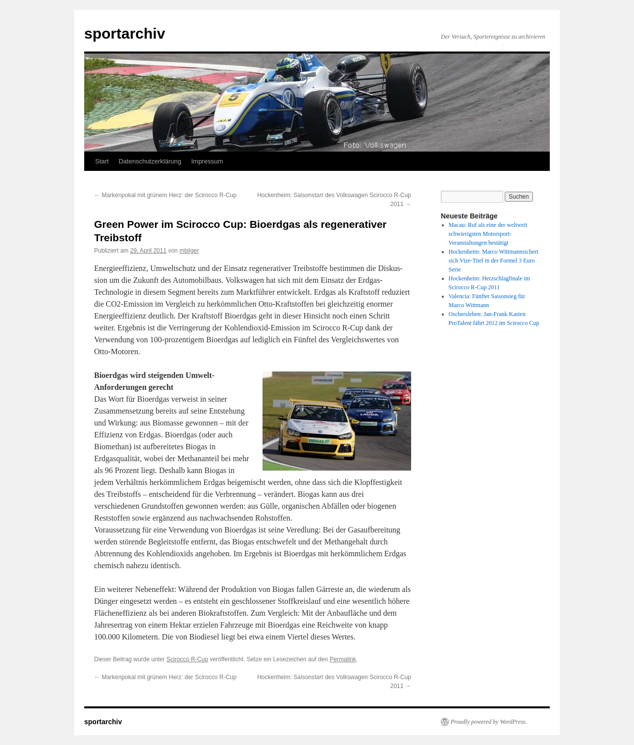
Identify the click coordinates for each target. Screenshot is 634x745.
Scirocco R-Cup (187, 659)
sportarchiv (124, 33)
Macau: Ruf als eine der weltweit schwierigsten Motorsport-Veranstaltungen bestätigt (488, 233)
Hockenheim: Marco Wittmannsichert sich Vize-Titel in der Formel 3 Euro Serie (493, 260)
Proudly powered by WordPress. (489, 721)
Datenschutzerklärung (149, 161)
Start (101, 161)
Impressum (207, 161)
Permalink (342, 659)
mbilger (189, 250)
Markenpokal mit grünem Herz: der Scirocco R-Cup (165, 195)
